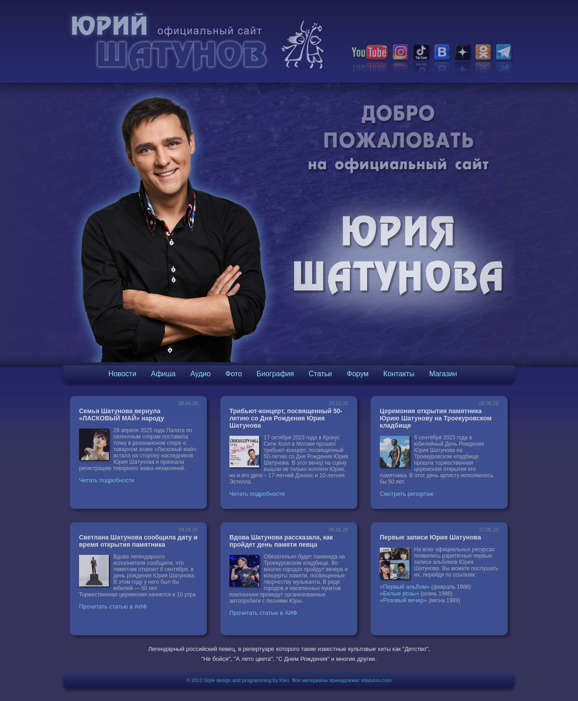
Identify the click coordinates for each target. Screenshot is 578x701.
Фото (233, 374)
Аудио (200, 374)
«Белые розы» (399, 593)
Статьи (320, 374)
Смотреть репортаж (407, 493)
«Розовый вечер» (403, 600)
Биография (275, 374)
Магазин (443, 374)
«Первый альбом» (405, 586)
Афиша (163, 374)
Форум (358, 374)
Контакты (399, 374)
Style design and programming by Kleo (246, 680)
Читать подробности (107, 480)
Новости (122, 374)
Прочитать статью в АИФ (113, 606)
